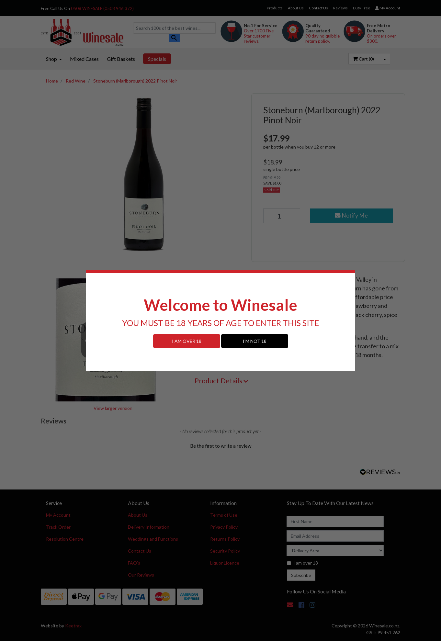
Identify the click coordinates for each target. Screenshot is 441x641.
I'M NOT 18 (254, 341)
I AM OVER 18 (186, 341)
